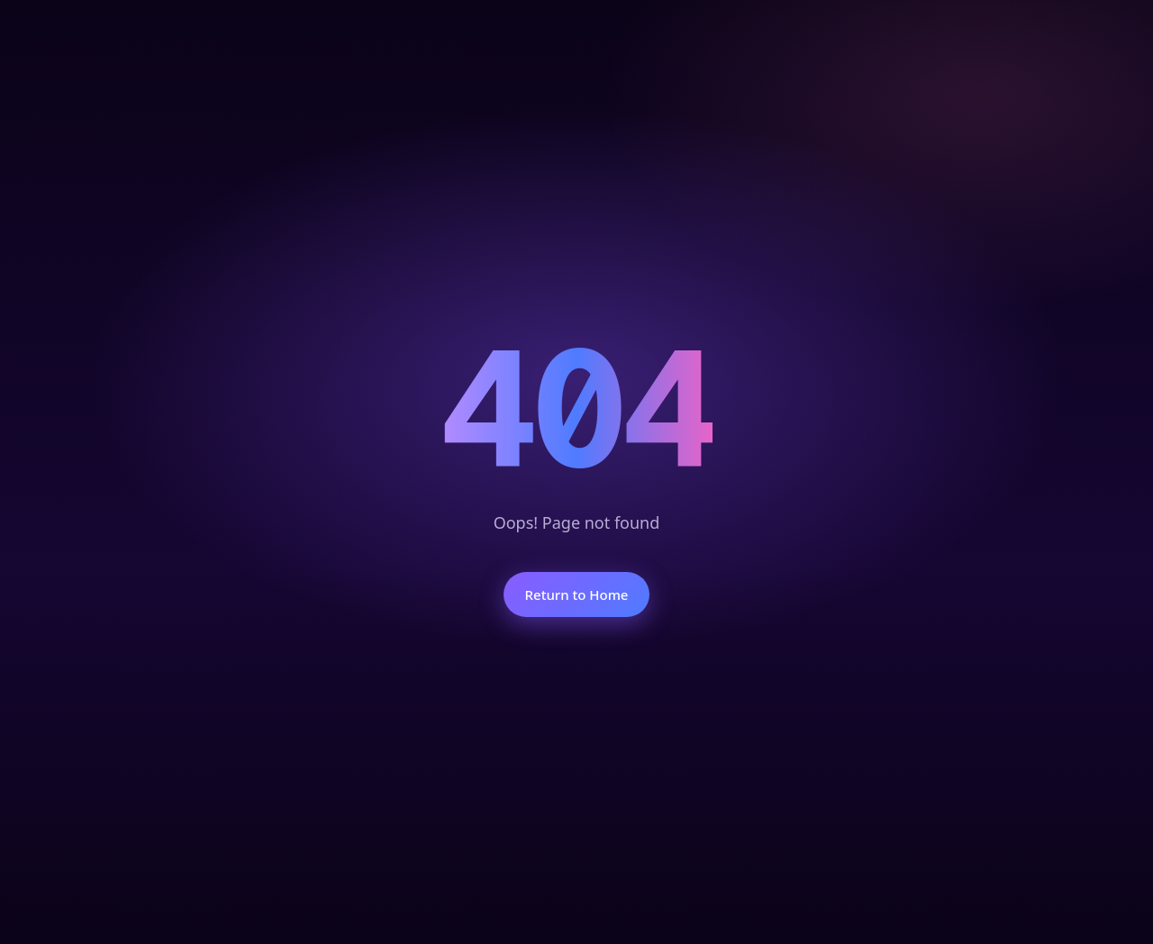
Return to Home (577, 594)
